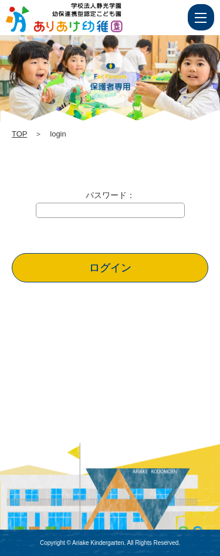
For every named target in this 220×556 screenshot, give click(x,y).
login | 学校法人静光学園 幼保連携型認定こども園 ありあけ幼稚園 (86, 17)
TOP (19, 133)
